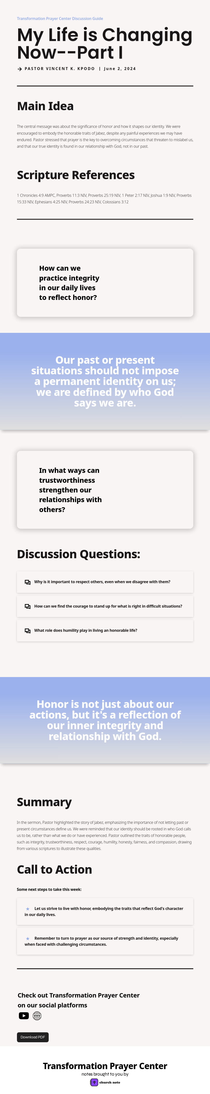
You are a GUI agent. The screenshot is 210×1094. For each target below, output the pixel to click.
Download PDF (33, 1037)
